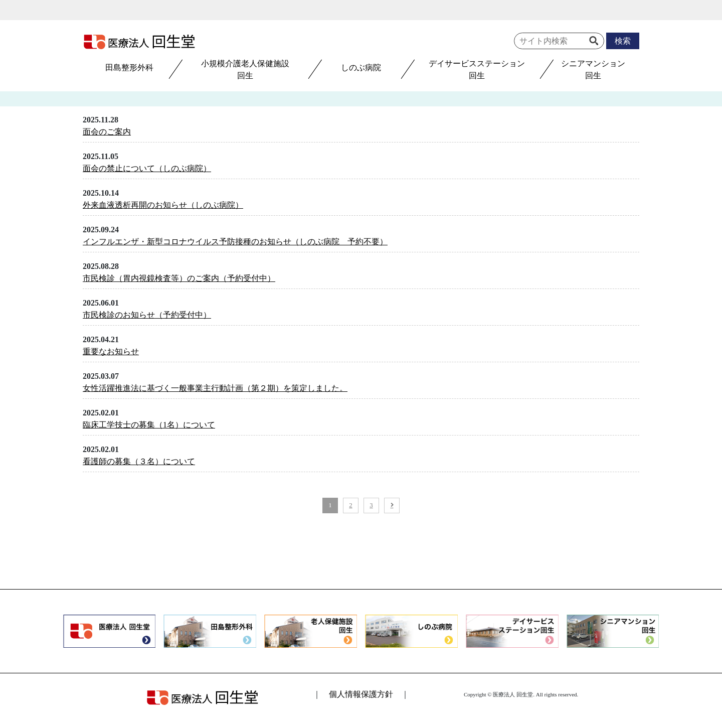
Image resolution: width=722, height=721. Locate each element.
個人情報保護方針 (361, 694)
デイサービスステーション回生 (477, 69)
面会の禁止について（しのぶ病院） (147, 168)
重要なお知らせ (111, 351)
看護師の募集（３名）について (139, 461)
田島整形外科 (129, 67)
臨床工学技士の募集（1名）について (149, 424)
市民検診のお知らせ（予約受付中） (147, 315)
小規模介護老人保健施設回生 (245, 69)
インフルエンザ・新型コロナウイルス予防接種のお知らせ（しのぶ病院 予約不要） (235, 241)
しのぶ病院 (361, 67)
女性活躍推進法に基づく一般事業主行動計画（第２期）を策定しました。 (215, 388)
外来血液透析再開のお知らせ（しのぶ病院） (163, 205)
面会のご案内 (107, 131)
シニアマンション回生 (593, 69)
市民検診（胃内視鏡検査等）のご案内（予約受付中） (179, 278)
